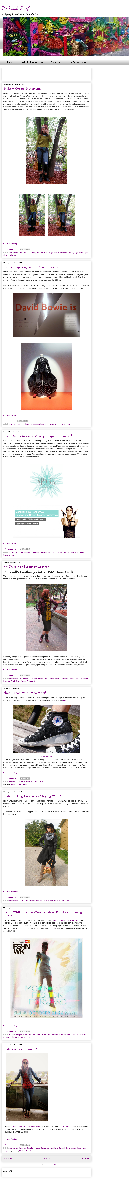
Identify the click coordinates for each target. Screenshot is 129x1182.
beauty (17, 552)
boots (21, 901)
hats (38, 901)
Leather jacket (74, 679)
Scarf (13, 681)
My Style (75, 253)
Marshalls (84, 679)
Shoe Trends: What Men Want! (24, 693)
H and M (47, 253)
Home (10, 62)
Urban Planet (39, 681)
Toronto (67, 424)
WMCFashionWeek (26, 1151)
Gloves (32, 901)
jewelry (54, 253)
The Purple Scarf (15, 8)
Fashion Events (72, 552)
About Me (56, 62)
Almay (11, 552)
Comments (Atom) (52, 1165)
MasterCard (57, 1148)
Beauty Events (26, 552)
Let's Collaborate (79, 62)
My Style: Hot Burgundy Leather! (26, 566)
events (25, 1035)
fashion (40, 253)
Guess (51, 679)
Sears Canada (21, 681)
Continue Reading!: (10, 244)
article (21, 253)
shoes (18, 782)
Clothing (33, 253)
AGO (11, 424)
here (64, 700)
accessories (13, 253)
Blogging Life (45, 552)
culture (41, 424)
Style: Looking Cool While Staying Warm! (32, 796)
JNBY (61, 1035)
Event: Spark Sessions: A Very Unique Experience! (37, 436)
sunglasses (12, 255)
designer (19, 1035)
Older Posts (84, 1159)
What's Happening (32, 62)
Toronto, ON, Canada (19, 784)
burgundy (33, 679)
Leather (65, 679)
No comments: (11, 249)
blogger (36, 552)
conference (62, 552)
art (15, 424)
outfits (81, 253)
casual (26, 253)
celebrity (27, 424)
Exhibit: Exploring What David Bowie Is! (31, 267)
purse (87, 253)
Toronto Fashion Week (72, 1035)
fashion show (53, 1035)
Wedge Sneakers (46, 756)
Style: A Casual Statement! (22, 88)
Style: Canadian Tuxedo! (20, 1049)
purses (50, 901)
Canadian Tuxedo (33, 1148)
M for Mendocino (64, 253)
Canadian (22, 1148)
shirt (5, 255)
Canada (20, 424)
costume (34, 424)
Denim (43, 1148)
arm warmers (24, 679)
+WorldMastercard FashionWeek (27, 1126)
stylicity (85, 1148)
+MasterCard (68, 1126)
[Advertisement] (41, 73)
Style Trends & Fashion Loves (32, 782)
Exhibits (60, 424)
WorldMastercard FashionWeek (67, 920)
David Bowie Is (50, 424)
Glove (46, 679)
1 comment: (9, 421)
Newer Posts (9, 1159)
